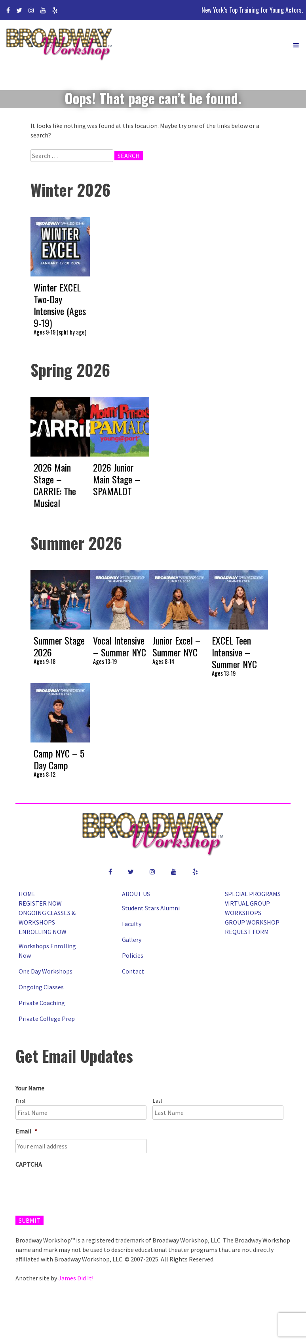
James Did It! (75, 1278)
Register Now (40, 903)
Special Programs (253, 894)
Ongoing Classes (41, 987)
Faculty (131, 924)
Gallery (131, 940)
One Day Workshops (45, 971)
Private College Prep (47, 1018)
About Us (136, 894)
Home (27, 894)
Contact (133, 971)
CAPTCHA (28, 1164)
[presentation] (75, 1187)
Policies (132, 955)
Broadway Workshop (59, 45)
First (21, 1101)
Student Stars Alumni (151, 908)
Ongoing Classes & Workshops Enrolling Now (47, 922)
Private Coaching (42, 1003)
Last (158, 1101)
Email (26, 1131)
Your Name (29, 1088)
